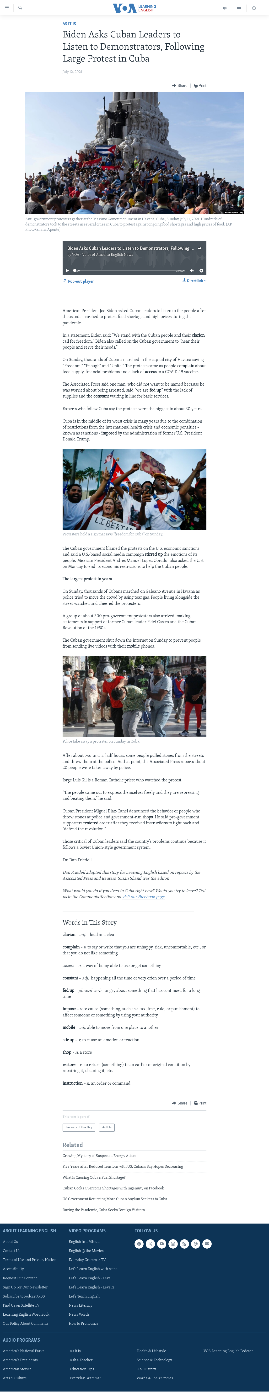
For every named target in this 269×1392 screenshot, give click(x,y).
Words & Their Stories (155, 1379)
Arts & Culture (15, 1379)
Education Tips (82, 1369)
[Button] (180, 86)
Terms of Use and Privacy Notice (29, 1260)
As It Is (69, 24)
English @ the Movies (86, 1251)
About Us (10, 1242)
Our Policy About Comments (25, 1324)
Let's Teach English (84, 1296)
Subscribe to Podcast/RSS (24, 1296)
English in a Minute (85, 1242)
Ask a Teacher (81, 1360)
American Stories (17, 1369)
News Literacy (80, 1306)
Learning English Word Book (26, 1315)
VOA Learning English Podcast (228, 1351)
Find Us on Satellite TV (21, 1306)
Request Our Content (20, 1278)
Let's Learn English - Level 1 (91, 1278)
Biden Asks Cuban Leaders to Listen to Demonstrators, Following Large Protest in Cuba (149, 248)
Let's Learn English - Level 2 (91, 1287)
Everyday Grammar (85, 1379)
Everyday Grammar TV (87, 1260)
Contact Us (11, 1251)
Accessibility (13, 1269)
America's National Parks (23, 1351)
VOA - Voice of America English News (102, 255)
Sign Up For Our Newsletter (25, 1287)
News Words (79, 1315)
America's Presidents (20, 1360)
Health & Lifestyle (151, 1351)
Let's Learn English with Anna (93, 1269)
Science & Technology (154, 1360)
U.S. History (146, 1369)
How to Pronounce (83, 1324)
